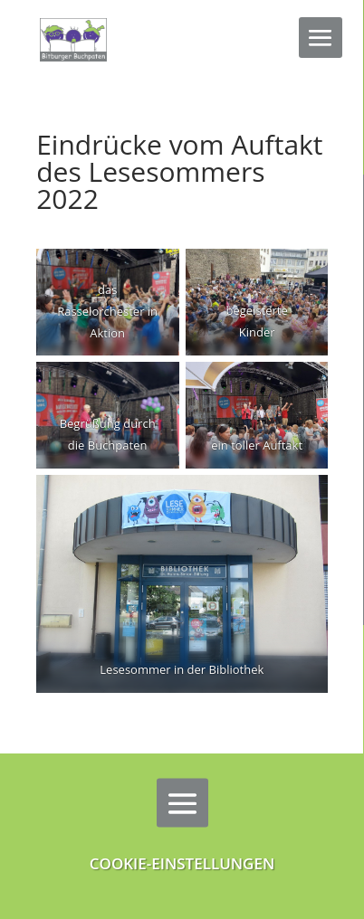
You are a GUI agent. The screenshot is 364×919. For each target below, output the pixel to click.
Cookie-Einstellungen (182, 863)
